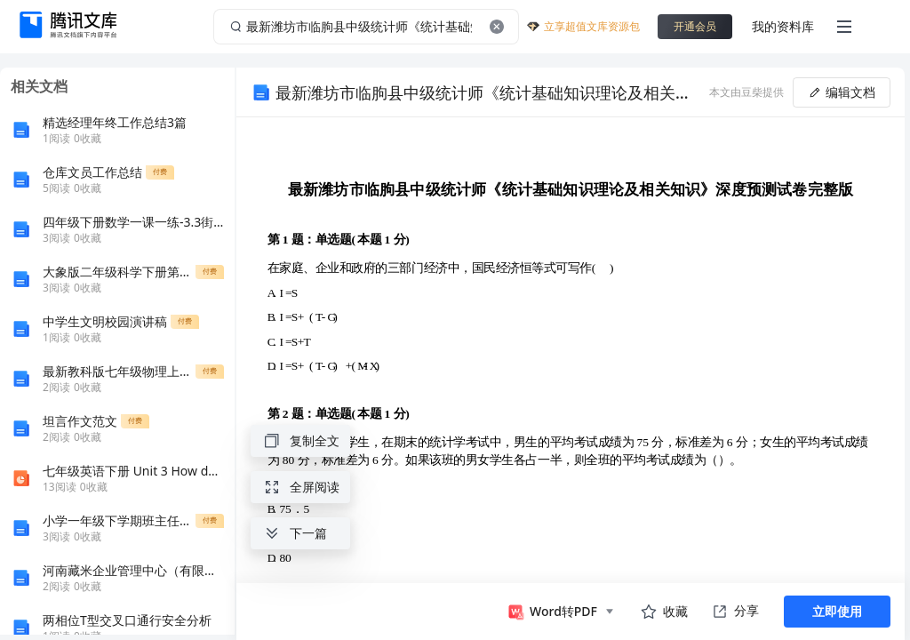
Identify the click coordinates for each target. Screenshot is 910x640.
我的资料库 (783, 26)
